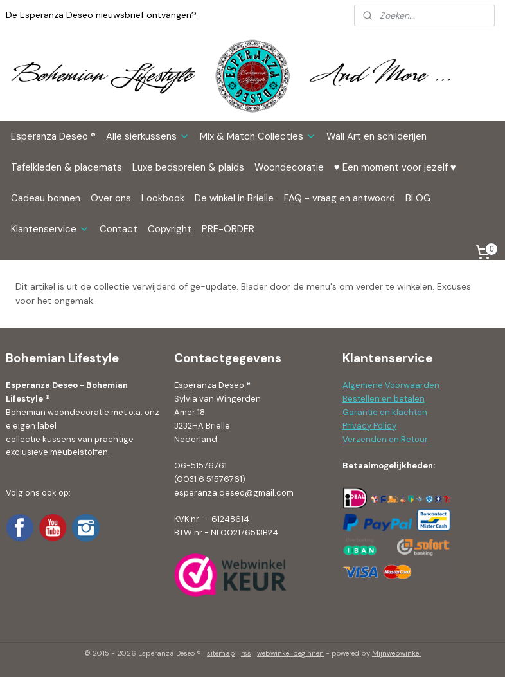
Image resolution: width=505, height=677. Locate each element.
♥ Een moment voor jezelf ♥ (395, 167)
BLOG (417, 198)
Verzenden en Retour (385, 439)
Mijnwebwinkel (396, 653)
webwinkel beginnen (290, 653)
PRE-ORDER (228, 229)
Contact (118, 229)
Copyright (169, 229)
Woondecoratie (289, 167)
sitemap (221, 653)
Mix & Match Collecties (258, 136)
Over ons (111, 198)
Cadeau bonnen (45, 198)
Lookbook (162, 198)
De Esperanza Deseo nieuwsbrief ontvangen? (101, 15)
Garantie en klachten (384, 412)
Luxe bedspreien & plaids (188, 167)
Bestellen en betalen (383, 398)
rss (246, 653)
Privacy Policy (369, 425)
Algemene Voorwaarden (391, 385)
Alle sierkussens (148, 136)
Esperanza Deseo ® (53, 136)
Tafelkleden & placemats (66, 167)
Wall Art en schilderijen (376, 136)
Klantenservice (50, 229)
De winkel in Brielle (234, 198)
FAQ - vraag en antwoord (339, 198)
